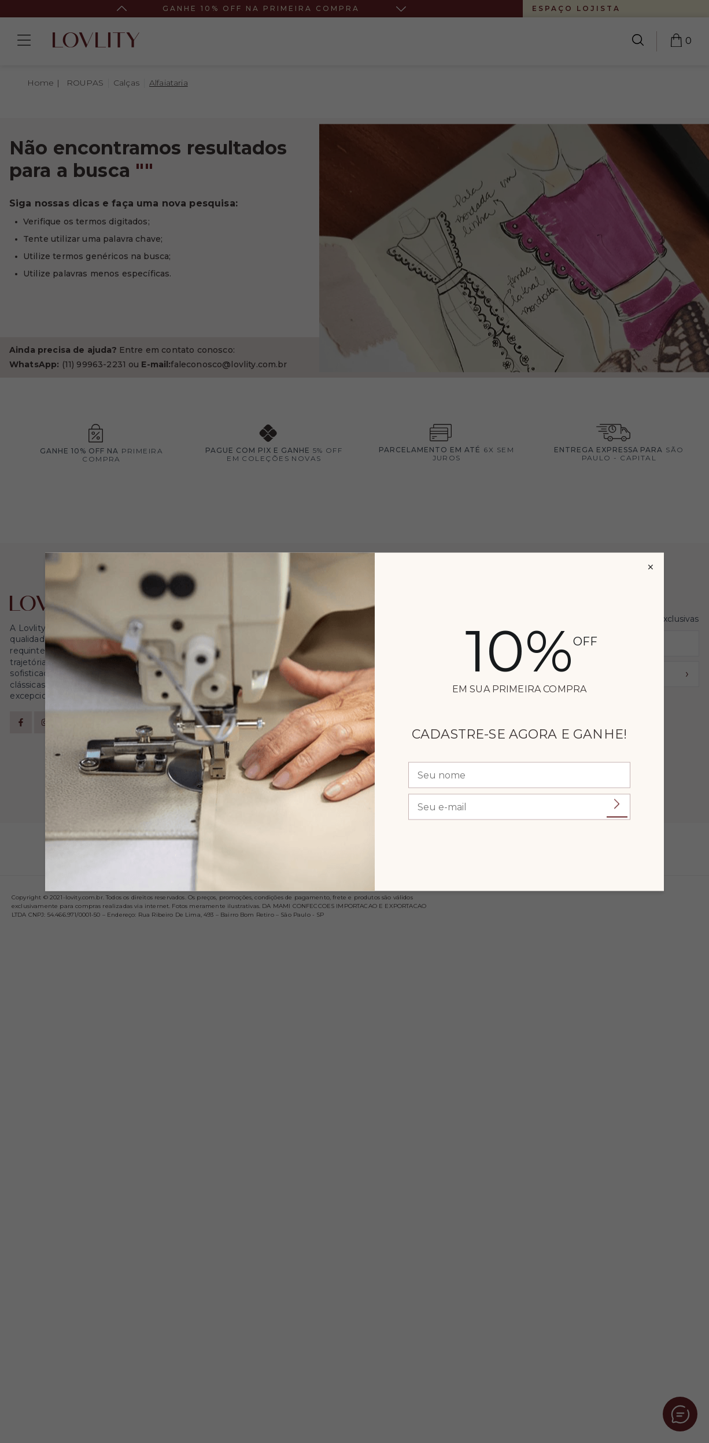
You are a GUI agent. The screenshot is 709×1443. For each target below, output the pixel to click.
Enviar (617, 804)
